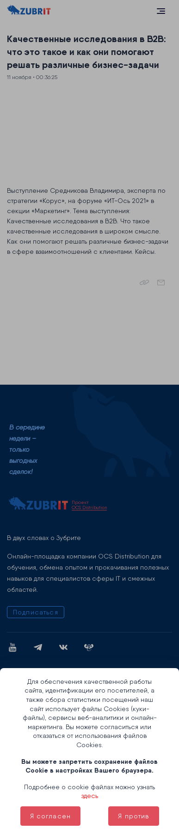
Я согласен (50, 816)
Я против (133, 816)
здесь (89, 795)
